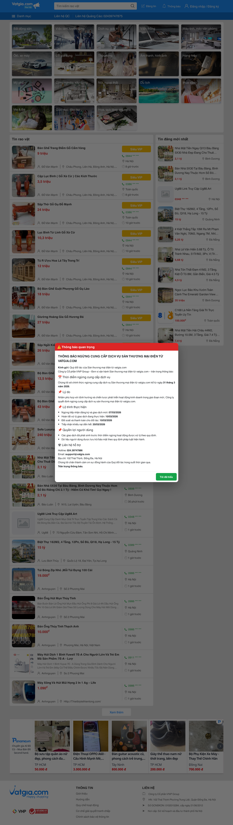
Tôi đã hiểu (166, 476)
